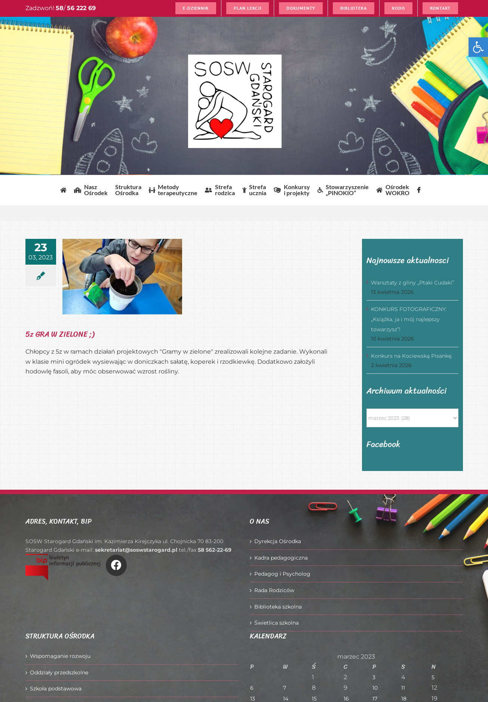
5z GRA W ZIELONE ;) (59, 334)
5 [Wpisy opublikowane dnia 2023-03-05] (433, 677)
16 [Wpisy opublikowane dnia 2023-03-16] (346, 699)
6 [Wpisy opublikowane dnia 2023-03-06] (252, 688)
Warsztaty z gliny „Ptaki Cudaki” (412, 282)
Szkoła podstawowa (56, 689)
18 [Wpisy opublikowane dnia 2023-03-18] (403, 699)
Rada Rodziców (274, 590)
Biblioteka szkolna (278, 607)
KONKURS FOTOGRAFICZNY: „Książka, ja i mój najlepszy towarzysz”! (408, 319)
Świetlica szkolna (276, 623)
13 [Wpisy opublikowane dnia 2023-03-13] (252, 699)
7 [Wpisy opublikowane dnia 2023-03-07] (284, 688)
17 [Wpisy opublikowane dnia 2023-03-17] (374, 699)
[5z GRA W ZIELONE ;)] (122, 276)
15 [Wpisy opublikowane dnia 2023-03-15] (314, 699)
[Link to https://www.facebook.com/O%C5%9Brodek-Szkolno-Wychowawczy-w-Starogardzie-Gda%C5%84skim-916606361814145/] (116, 565)
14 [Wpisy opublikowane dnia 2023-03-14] (285, 699)
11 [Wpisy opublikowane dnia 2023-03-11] (403, 688)
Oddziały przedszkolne (59, 672)
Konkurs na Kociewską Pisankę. (411, 355)
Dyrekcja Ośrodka (277, 541)
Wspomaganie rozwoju (60, 656)
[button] (478, 47)
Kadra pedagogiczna (281, 558)
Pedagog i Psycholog (282, 574)
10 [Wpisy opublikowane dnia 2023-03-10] (375, 688)
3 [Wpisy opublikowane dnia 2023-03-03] (373, 677)
